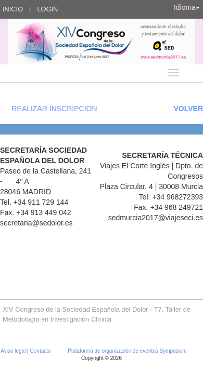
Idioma (187, 7)
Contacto (41, 351)
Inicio (13, 9)
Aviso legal (14, 351)
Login (47, 9)
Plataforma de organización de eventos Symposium (127, 351)
